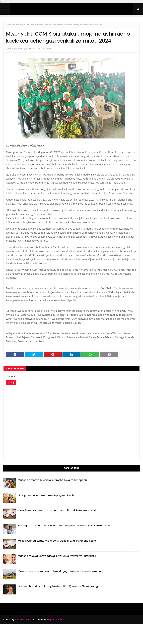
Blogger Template (55, 619)
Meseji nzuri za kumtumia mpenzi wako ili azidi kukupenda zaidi (57, 510)
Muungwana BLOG (71, 9)
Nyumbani (11, 24)
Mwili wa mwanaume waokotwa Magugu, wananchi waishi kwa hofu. (61, 571)
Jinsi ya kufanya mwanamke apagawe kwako (46, 495)
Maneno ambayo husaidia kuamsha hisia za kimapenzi (52, 480)
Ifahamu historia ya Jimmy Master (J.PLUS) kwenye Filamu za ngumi (60, 586)
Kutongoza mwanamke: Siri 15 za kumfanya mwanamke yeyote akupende (64, 525)
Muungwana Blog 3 (17, 48)
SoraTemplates (22, 619)
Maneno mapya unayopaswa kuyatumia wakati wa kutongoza (57, 556)
